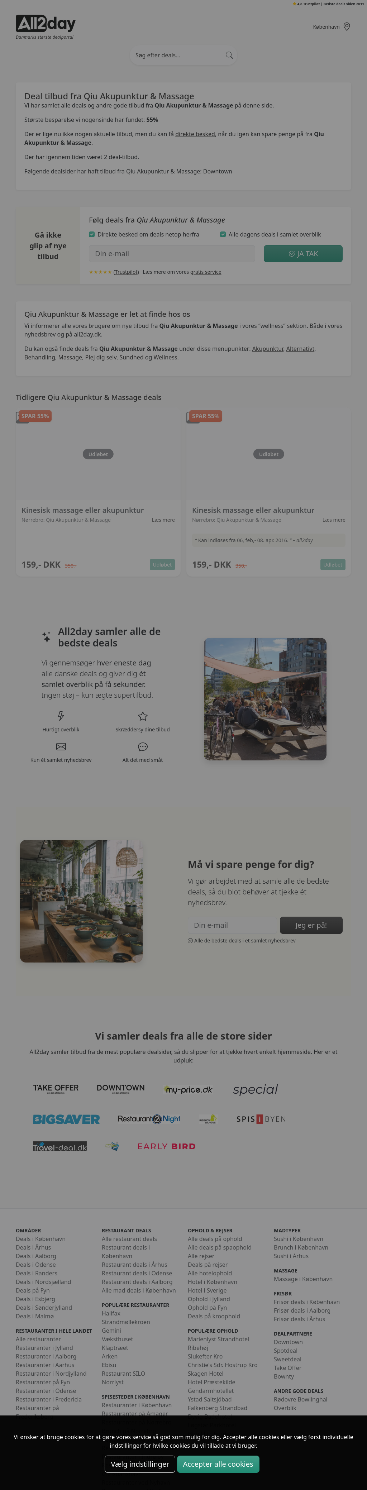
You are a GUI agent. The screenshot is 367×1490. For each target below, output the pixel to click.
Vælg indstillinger (140, 1464)
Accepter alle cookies (218, 1464)
